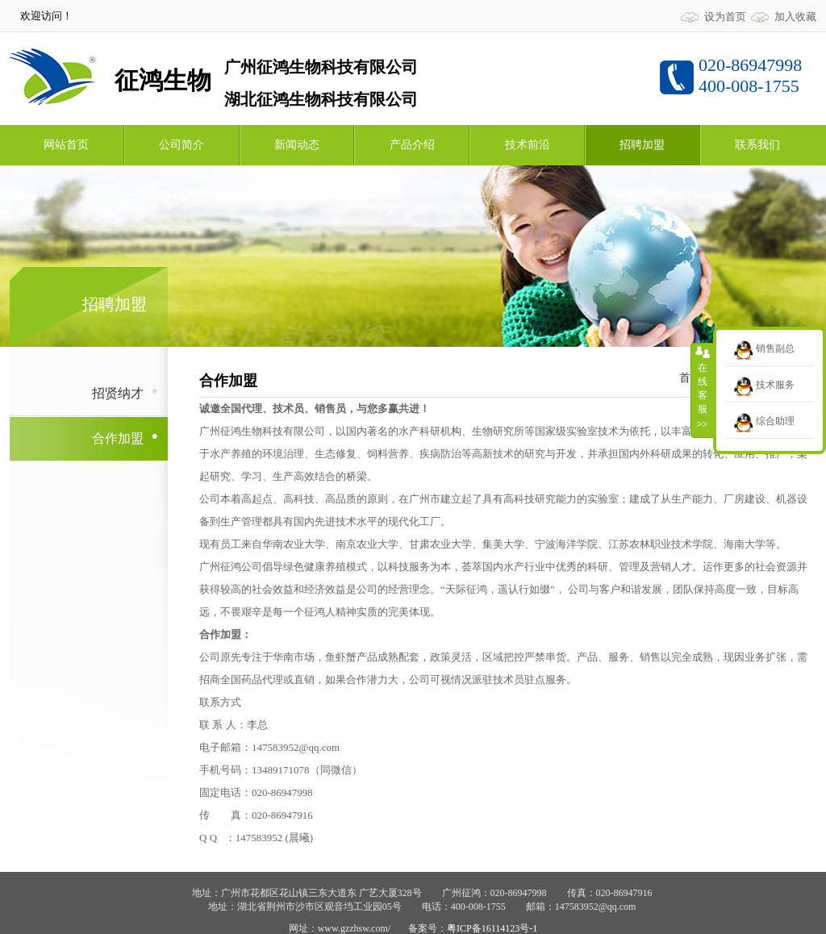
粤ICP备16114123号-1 (492, 928)
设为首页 (725, 16)
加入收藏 (795, 16)
